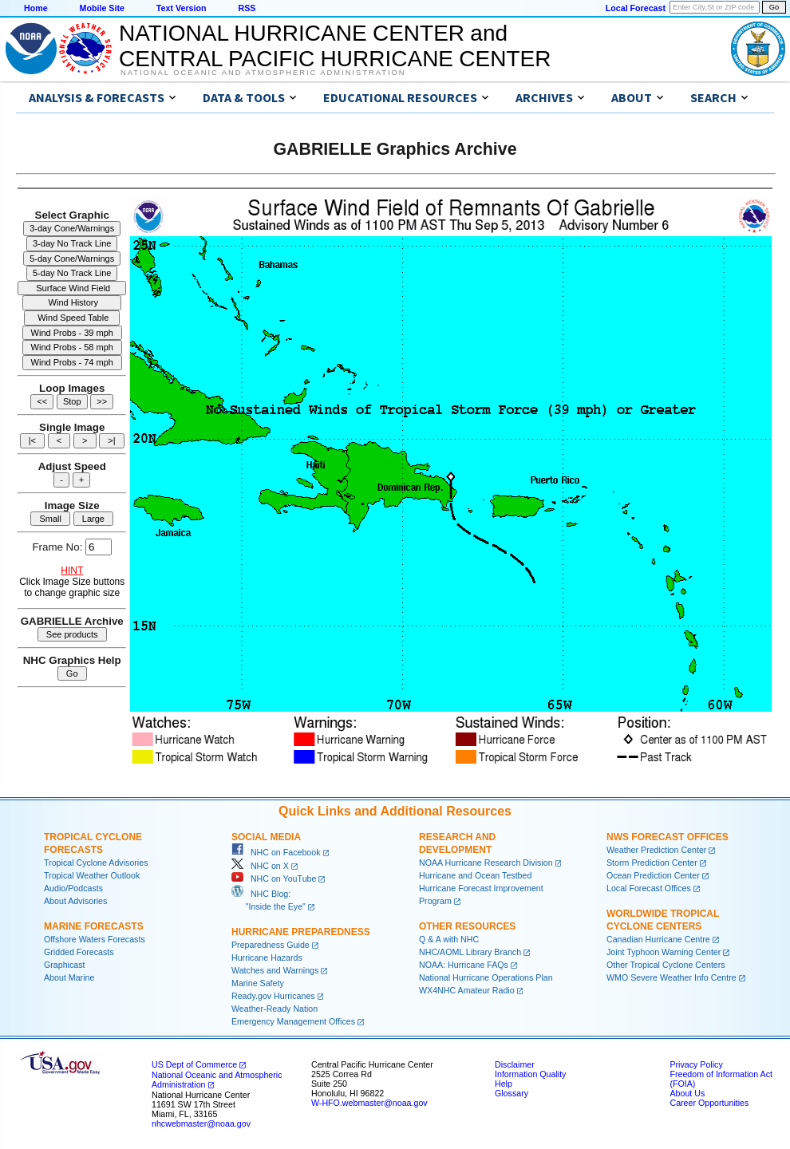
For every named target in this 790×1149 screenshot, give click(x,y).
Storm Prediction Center (651, 862)
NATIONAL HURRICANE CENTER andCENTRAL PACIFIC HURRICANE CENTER (335, 46)
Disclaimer (515, 1064)
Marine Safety (257, 983)
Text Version (181, 8)
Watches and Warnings (274, 970)
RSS (246, 8)
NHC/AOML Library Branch (470, 952)
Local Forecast (636, 8)
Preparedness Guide (270, 945)
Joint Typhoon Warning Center (663, 952)
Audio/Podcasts (73, 888)
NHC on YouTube (273, 878)
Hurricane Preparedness (300, 932)
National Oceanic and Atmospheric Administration (262, 73)
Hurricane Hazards (266, 957)
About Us (687, 1093)
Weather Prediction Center (656, 850)
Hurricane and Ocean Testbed (475, 875)
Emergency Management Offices (293, 1021)
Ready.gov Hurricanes (273, 996)
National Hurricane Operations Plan (486, 977)
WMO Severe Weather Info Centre (671, 977)
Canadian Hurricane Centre (658, 939)
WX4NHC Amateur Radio (467, 990)
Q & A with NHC (449, 939)
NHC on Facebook (276, 852)
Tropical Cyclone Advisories (96, 862)
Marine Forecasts (94, 926)
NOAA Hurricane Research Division (486, 862)
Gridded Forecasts (79, 952)
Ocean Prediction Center (653, 875)
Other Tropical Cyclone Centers (665, 964)
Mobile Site (102, 8)
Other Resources (467, 926)
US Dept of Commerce (194, 1064)
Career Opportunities (709, 1103)
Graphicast (64, 964)
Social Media (266, 837)
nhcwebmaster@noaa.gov (201, 1123)
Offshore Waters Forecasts (94, 939)
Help (503, 1083)
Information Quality (530, 1074)
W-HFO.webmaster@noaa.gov (369, 1103)
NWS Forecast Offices (667, 837)
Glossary (511, 1093)
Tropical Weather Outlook (92, 875)
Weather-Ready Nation (274, 1008)
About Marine (69, 977)
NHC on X (260, 866)
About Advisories (75, 901)
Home (36, 8)
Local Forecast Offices (648, 888)
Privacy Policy (696, 1064)
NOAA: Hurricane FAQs (463, 964)
